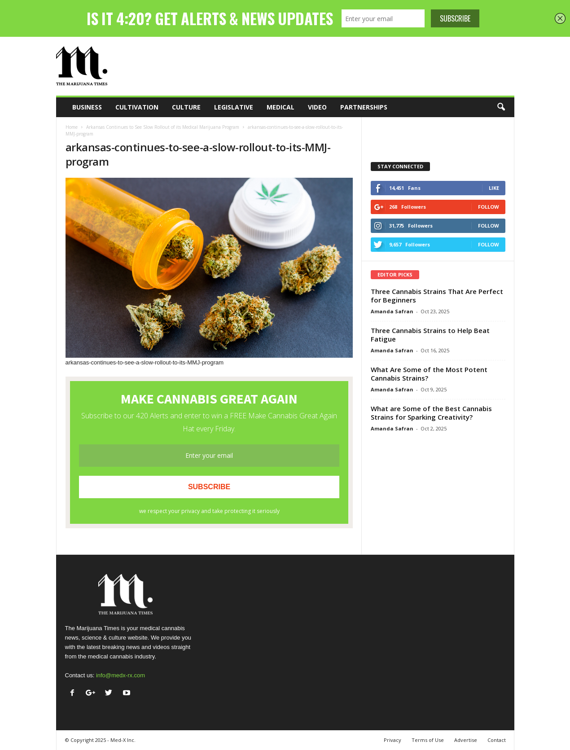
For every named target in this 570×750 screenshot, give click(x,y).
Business (87, 107)
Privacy (392, 740)
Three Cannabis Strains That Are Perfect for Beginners (437, 295)
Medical (280, 107)
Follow (488, 206)
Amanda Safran (392, 311)
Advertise (465, 740)
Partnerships (363, 107)
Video (317, 107)
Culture (186, 107)
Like (494, 187)
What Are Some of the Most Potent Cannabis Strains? (429, 373)
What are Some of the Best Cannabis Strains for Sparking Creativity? (431, 412)
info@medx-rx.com (120, 675)
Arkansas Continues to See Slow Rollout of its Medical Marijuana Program (162, 127)
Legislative (233, 107)
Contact (496, 740)
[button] (501, 107)
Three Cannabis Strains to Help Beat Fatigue (430, 334)
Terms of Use (428, 740)
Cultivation (136, 107)
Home (72, 127)
